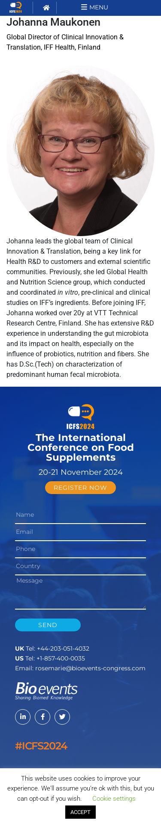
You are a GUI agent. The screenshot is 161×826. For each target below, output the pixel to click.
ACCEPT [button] (80, 812)
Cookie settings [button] (114, 798)
